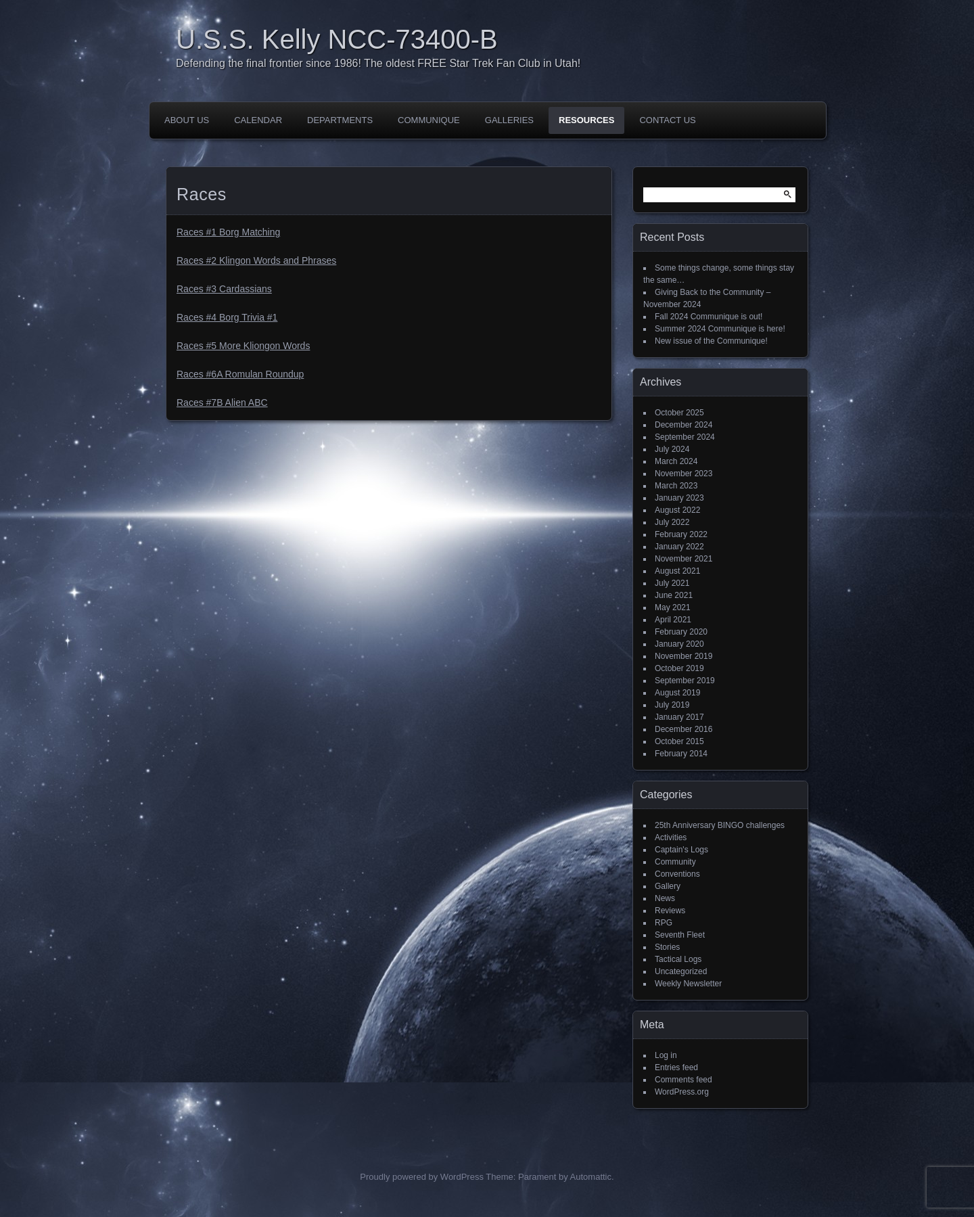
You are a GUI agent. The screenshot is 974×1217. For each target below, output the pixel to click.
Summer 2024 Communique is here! (720, 329)
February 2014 (681, 753)
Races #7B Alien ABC (222, 402)
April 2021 (673, 619)
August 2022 (677, 510)
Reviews (670, 910)
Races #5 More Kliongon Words (243, 345)
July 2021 (672, 583)
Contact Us (667, 120)
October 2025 (679, 412)
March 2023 (676, 485)
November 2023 (683, 473)
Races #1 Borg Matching (228, 232)
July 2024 (672, 449)
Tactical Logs (678, 959)
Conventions (677, 874)
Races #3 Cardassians (224, 288)
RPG (663, 922)
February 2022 (681, 534)
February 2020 (681, 632)
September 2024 (685, 437)
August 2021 (677, 571)
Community (675, 862)
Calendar (258, 120)
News (665, 898)
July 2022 (672, 522)
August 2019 (677, 692)
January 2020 (679, 644)
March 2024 (676, 461)
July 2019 (672, 705)
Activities (671, 837)
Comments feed (683, 1079)
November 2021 (683, 559)
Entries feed (676, 1067)
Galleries (509, 120)
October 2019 (679, 668)
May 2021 (673, 607)
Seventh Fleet (680, 935)
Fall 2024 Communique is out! (708, 316)
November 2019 (683, 656)
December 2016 (683, 729)
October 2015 (679, 741)
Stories (667, 947)
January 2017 (679, 717)
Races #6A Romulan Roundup (240, 374)
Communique (429, 120)
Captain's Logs (681, 849)
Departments (340, 120)
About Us (186, 120)
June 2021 (674, 595)
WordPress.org (682, 1092)
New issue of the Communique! (711, 341)
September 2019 (685, 680)
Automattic (590, 1177)
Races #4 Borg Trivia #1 (227, 317)
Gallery (667, 886)
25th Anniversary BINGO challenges (720, 825)
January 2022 (679, 546)
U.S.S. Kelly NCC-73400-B (337, 39)
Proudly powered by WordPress (422, 1177)
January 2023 (679, 498)
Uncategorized (681, 971)
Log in (666, 1055)
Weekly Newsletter (688, 983)
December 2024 (683, 425)
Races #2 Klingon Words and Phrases (256, 260)
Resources (586, 120)
